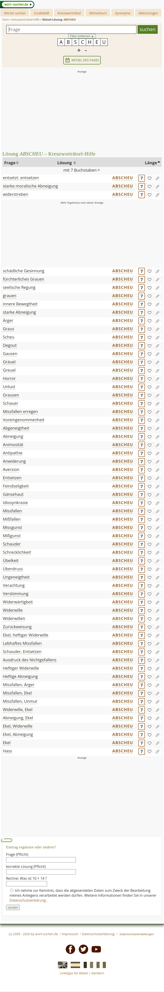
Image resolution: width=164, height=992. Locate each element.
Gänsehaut (13, 494)
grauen (9, 295)
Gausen (10, 353)
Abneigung (13, 436)
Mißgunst (12, 535)
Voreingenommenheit (23, 419)
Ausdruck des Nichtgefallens (30, 659)
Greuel (9, 370)
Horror (9, 378)
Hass (7, 751)
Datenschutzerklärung (28, 900)
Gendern (97, 973)
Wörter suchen (15, 13)
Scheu (8, 337)
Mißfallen (12, 519)
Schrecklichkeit (17, 552)
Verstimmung (15, 593)
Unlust (9, 386)
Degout (10, 345)
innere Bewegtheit (20, 304)
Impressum (70, 934)
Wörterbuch (98, 13)
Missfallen (12, 510)
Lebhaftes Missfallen (22, 643)
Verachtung (14, 585)
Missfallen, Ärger (19, 684)
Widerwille (13, 610)
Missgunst (12, 527)
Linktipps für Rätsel (74, 973)
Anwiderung (14, 461)
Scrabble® (41, 13)
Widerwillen (14, 618)
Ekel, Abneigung (18, 734)
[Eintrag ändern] (157, 178)
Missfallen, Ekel (17, 693)
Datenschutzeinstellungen (137, 934)
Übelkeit (11, 560)
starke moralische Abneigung (30, 186)
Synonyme (122, 13)
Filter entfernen (82, 36)
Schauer (10, 403)
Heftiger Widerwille (21, 668)
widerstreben (15, 194)
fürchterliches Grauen (23, 279)
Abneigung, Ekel (18, 717)
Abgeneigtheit (16, 428)
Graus (8, 328)
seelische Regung (19, 287)
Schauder (12, 544)
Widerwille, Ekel (18, 709)
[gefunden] (149, 178)
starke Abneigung (19, 312)
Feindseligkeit (16, 486)
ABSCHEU (122, 177)
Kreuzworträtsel (69, 13)
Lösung (65, 162)
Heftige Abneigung (20, 676)
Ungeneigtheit (16, 577)
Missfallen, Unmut (20, 701)
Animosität (13, 444)
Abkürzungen (148, 13)
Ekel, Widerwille (18, 726)
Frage (9, 162)
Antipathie (12, 453)
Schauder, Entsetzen (22, 651)
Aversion (11, 469)
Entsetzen (12, 477)
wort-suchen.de (46, 934)
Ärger (8, 320)
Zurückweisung (17, 626)
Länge (151, 162)
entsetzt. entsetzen (21, 177)
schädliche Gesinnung (23, 270)
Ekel (7, 742)
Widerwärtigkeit (18, 602)
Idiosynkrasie (15, 502)
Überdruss (13, 568)
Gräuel (9, 361)
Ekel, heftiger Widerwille (25, 635)
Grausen (11, 395)
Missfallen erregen (20, 411)
